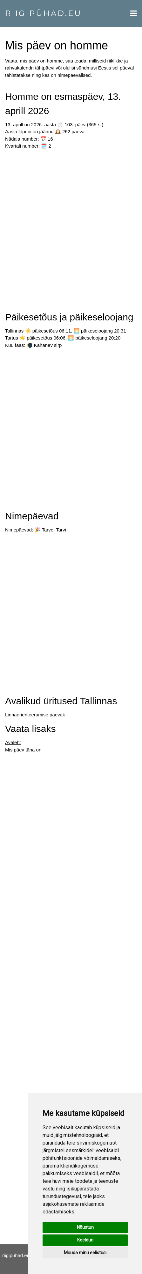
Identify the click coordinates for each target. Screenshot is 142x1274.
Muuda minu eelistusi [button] (85, 1252)
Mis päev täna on (23, 749)
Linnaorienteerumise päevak (35, 714)
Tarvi (61, 529)
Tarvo (47, 529)
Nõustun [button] (85, 1227)
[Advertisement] (71, 228)
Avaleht (13, 742)
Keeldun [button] (85, 1239)
